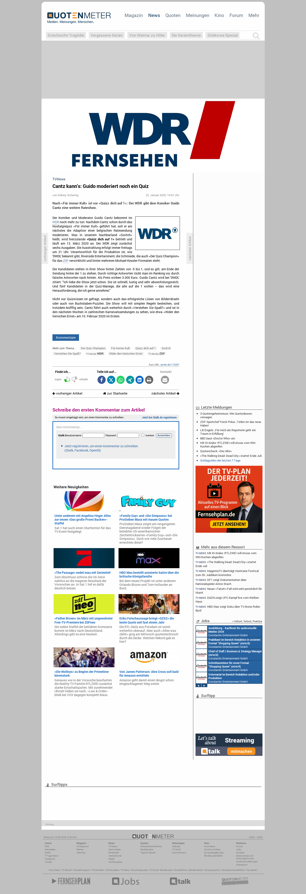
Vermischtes (114, 849)
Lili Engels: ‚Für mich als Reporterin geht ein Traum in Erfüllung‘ (228, 432)
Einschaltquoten (139, 870)
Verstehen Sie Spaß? (67, 353)
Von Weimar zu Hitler (147, 35)
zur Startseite (115, 393)
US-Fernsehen (115, 862)
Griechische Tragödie (66, 35)
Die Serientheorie (186, 35)
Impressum (242, 864)
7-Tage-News (51, 855)
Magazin (134, 15)
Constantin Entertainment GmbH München (226, 631)
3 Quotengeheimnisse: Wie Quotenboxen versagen (226, 415)
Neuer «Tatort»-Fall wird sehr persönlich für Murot (229, 590)
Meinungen (197, 15)
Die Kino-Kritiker (212, 849)
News (154, 15)
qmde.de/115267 (169, 364)
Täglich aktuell (148, 852)
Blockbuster (166, 870)
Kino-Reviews (179, 852)
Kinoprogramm (212, 870)
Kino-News (209, 846)
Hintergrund (83, 846)
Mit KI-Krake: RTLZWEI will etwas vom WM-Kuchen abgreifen (228, 444)
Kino (219, 15)
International (115, 855)
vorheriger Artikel (67, 393)
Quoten (173, 15)
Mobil (48, 852)
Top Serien (251, 870)
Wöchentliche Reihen (151, 846)
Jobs (238, 849)
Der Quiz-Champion (93, 348)
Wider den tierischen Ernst (126, 353)
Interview (81, 852)
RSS (47, 846)
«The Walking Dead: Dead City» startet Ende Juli (231, 456)
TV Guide (154, 870)
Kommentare (66, 337)
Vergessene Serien (107, 35)
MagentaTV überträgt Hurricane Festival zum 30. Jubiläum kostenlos (227, 572)
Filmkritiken (98, 870)
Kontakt (240, 852)
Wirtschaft (113, 852)
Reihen (80, 849)
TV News (125, 870)
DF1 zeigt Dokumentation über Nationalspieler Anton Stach (221, 581)
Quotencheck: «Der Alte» (216, 451)
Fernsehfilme (180, 870)
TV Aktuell (67, 870)
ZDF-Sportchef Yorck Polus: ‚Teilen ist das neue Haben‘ (230, 423)
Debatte (176, 846)
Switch (166, 348)
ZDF (66, 261)
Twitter (48, 862)
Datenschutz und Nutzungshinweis (245, 857)
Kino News (54, 870)
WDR (55, 222)
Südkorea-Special (223, 35)
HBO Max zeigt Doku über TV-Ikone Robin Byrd (228, 608)
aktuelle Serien (195, 870)
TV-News (112, 846)
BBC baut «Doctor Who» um (217, 438)
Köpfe (111, 858)
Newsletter (50, 849)
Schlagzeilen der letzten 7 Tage (220, 460)
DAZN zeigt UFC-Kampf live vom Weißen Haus (227, 599)
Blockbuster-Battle (213, 855)
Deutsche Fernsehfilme (233, 870)
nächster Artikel (165, 393)
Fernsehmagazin (81, 870)
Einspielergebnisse (213, 852)
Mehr (253, 15)
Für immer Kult (120, 348)
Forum (236, 15)
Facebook (50, 858)
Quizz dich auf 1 (145, 348)
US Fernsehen (112, 870)
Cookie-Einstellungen (247, 861)
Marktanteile (146, 849)
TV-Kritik (176, 849)
